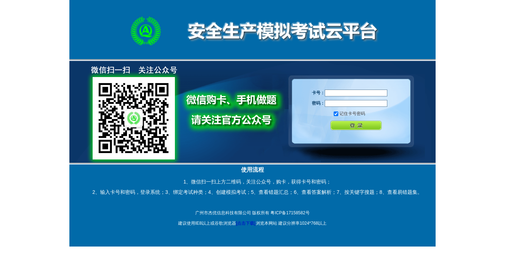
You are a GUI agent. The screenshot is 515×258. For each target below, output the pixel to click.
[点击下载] (246, 223)
